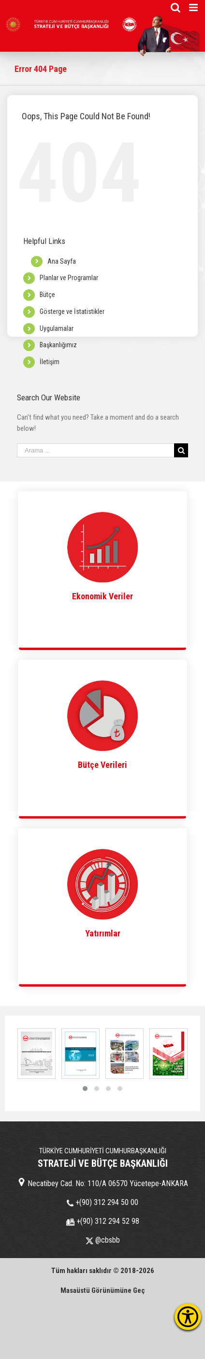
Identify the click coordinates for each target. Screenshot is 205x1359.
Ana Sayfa (61, 261)
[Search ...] (95, 450)
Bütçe (47, 294)
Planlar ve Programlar (69, 278)
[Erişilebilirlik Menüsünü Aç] (188, 1316)
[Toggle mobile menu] (194, 7)
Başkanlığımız (58, 345)
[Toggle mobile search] (175, 7)
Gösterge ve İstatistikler (72, 311)
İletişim (49, 362)
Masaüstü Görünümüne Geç (102, 1290)
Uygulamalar (56, 328)
